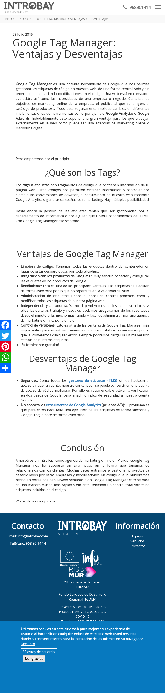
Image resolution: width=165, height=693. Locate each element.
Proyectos (137, 546)
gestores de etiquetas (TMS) (93, 380)
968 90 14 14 (36, 543)
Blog (23, 19)
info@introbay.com (32, 536)
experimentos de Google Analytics (73, 405)
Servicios (137, 541)
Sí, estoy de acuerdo (39, 651)
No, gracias (34, 659)
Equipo (137, 536)
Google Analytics (119, 113)
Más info (28, 643)
